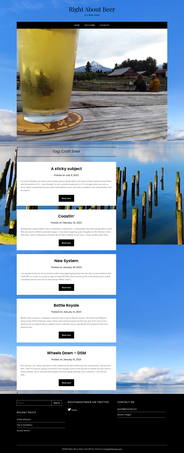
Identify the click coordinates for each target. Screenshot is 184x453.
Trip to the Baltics (24, 425)
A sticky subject (66, 168)
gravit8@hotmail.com (127, 409)
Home (77, 25)
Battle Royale (66, 305)
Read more (66, 198)
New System (66, 260)
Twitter (72, 409)
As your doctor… (24, 430)
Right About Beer (92, 9)
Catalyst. (105, 25)
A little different (24, 419)
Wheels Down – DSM (66, 353)
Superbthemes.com (113, 449)
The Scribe (89, 25)
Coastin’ (66, 216)
